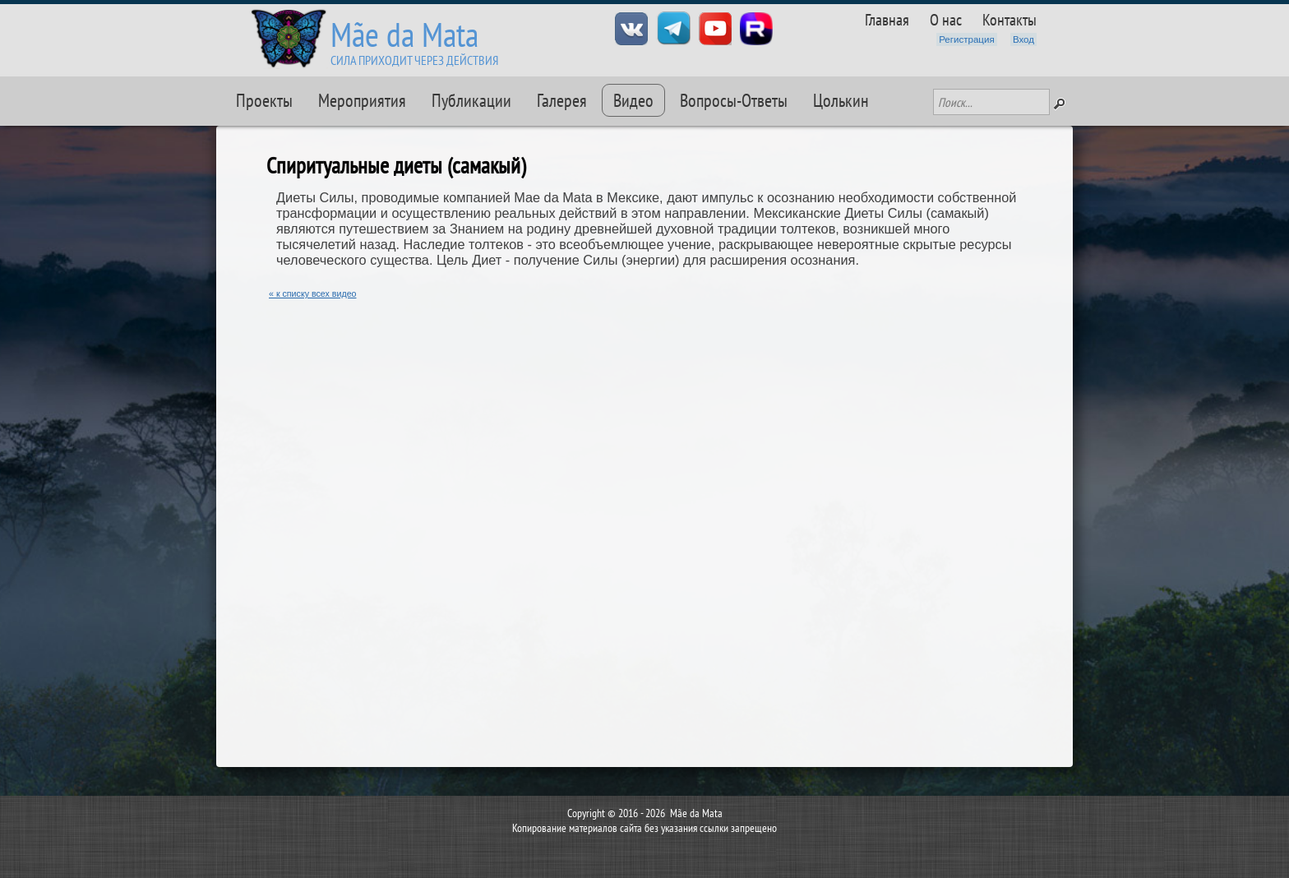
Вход (1023, 39)
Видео (633, 100)
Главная (887, 19)
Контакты (1009, 19)
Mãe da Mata (404, 34)
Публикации (471, 100)
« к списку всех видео (313, 293)
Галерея (562, 100)
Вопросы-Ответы (734, 100)
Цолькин (841, 100)
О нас (946, 19)
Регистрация (967, 39)
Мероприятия (362, 100)
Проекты (264, 100)
